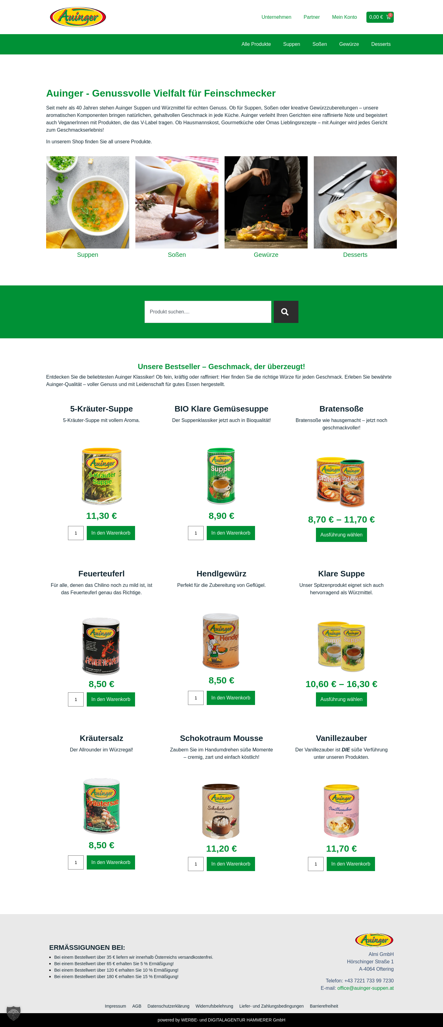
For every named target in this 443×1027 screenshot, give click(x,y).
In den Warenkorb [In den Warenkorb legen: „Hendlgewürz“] (230, 697)
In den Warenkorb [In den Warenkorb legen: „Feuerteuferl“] (110, 699)
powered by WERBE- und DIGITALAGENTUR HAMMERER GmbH (221, 1019)
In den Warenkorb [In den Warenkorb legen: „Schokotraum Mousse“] (230, 863)
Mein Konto (344, 17)
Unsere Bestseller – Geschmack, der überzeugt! (221, 366)
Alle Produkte (256, 44)
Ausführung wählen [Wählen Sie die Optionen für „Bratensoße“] (342, 534)
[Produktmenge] (76, 533)
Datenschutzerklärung (169, 1006)
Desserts (381, 44)
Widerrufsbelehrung (214, 1006)
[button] (13, 1013)
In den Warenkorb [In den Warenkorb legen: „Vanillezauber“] (350, 863)
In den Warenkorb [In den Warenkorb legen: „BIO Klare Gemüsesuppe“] (230, 532)
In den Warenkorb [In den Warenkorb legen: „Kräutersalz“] (110, 862)
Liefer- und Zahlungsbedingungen (271, 1006)
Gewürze (349, 44)
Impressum (115, 1006)
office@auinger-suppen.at (365, 988)
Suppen (291, 44)
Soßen (320, 44)
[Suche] (286, 312)
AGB (137, 1006)
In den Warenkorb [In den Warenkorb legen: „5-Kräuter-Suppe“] (110, 532)
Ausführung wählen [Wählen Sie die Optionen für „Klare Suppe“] (342, 699)
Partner (312, 17)
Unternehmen (276, 17)
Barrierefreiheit (324, 1006)
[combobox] (208, 312)
